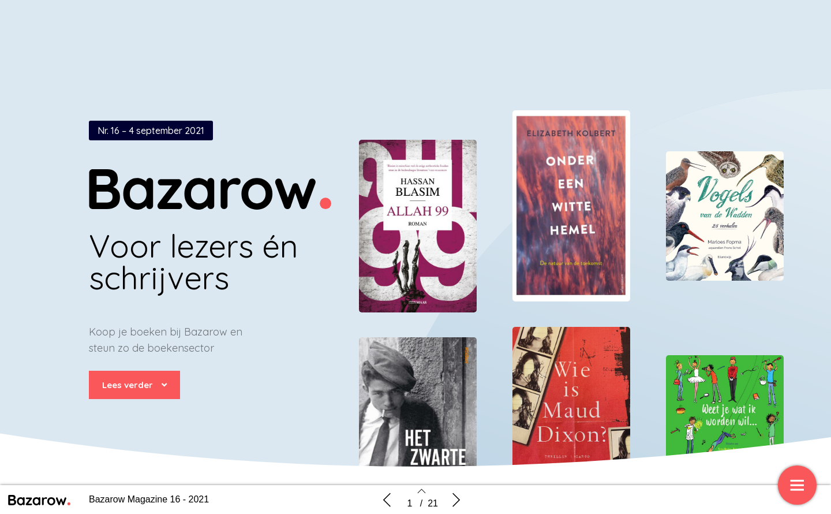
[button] (134, 385)
